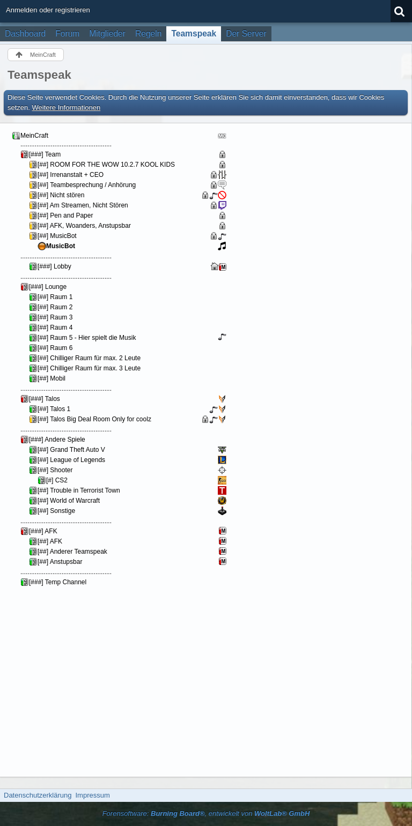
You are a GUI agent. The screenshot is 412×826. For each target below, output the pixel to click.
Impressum (92, 795)
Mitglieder (107, 33)
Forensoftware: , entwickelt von (206, 813)
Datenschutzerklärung (37, 795)
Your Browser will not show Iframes (128, 448)
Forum (67, 33)
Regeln (148, 33)
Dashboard (25, 33)
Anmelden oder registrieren (48, 10)
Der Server (246, 33)
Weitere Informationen (66, 107)
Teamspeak (193, 33)
